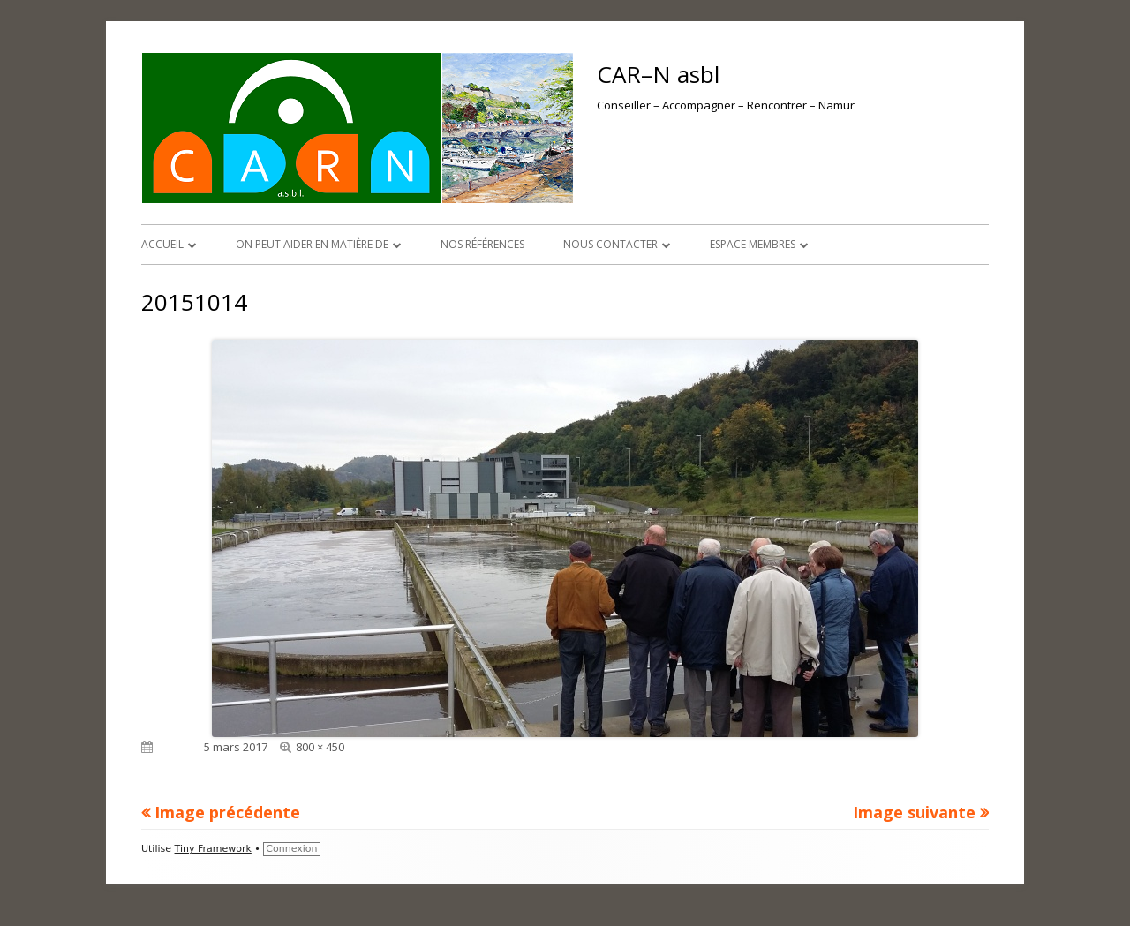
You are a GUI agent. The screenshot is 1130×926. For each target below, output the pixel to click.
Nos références (482, 244)
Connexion (291, 848)
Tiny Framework (213, 848)
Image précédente (227, 812)
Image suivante (914, 812)
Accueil (162, 244)
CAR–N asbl (658, 74)
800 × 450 (320, 747)
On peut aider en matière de (312, 244)
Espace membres (752, 244)
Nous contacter (610, 244)
